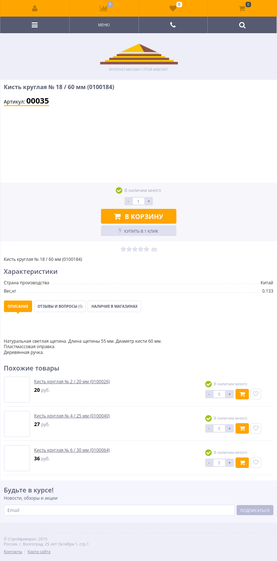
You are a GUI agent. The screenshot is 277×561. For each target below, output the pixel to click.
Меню (104, 24)
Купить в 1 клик (138, 231)
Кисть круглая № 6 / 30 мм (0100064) (72, 450)
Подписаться (254, 510)
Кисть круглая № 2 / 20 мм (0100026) (72, 382)
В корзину (138, 216)
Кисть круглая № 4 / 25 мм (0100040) (72, 416)
